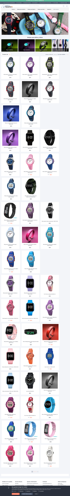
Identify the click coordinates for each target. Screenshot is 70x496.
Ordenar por (55, 54)
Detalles (36, 493)
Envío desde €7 (35, 2)
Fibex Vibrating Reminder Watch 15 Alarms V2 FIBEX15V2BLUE (60, 415)
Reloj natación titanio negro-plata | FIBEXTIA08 (60, 221)
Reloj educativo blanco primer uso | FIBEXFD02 (60, 464)
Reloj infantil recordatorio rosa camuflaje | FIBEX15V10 (24, 342)
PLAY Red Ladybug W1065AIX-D (42, 415)
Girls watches (7, 61)
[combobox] (37, 6)
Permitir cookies (15, 493)
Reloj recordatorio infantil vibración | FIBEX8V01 (24, 124)
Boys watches (7, 59)
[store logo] (7, 6)
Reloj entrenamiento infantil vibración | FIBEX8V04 (60, 342)
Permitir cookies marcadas (27, 493)
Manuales (16, 483)
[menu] (35, 9)
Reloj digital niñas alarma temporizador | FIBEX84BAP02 (24, 464)
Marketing (35, 491)
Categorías (49, 9)
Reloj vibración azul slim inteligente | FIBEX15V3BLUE (42, 439)
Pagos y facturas (5, 485)
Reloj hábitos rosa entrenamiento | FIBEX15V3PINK (60, 439)
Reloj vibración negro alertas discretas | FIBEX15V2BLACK (60, 148)
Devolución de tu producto (19, 485)
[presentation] (1, 3)
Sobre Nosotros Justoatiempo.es (32, 483)
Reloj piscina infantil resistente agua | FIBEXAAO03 (24, 245)
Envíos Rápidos (19, 2)
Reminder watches (7, 70)
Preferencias (21, 491)
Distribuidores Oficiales (27, 2)
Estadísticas (28, 491)
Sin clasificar (42, 491)
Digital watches (7, 65)
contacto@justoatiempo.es (47, 483)
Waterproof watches (7, 63)
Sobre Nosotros (56, 9)
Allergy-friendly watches (8, 66)
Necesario (14, 491)
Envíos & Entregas (5, 483)
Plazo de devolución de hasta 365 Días (9, 2)
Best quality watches (8, 68)
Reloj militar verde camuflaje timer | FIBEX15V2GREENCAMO (42, 196)
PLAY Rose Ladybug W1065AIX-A (60, 294)
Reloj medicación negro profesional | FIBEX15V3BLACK (24, 221)
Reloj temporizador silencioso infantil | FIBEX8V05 (24, 148)
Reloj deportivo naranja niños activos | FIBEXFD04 (42, 366)
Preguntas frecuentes (30, 485)
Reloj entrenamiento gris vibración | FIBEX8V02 (60, 391)
